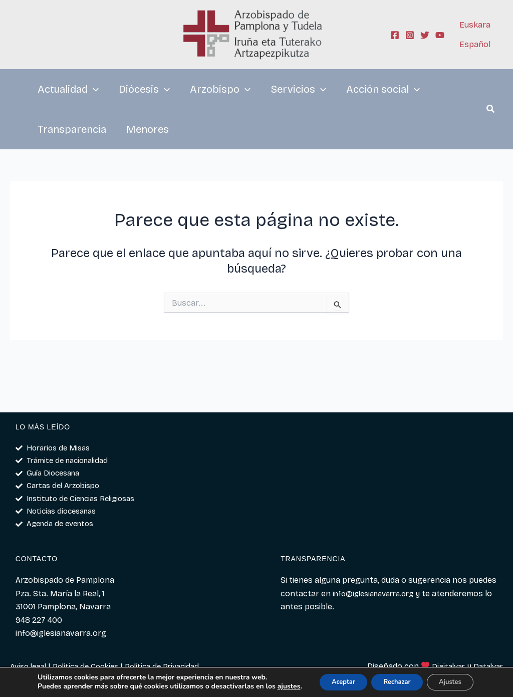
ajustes (46, 687)
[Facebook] (394, 35)
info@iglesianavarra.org (378, 593)
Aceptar (326, 678)
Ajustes (448, 678)
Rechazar (387, 678)
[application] (93, 89)
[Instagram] (409, 35)
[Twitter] (424, 35)
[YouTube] (439, 35)
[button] (490, 110)
